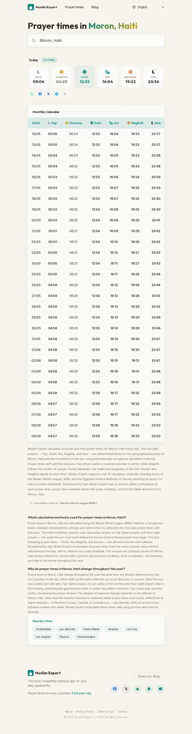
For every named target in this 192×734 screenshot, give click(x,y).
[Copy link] (65, 94)
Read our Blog (149, 676)
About (69, 711)
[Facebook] (115, 689)
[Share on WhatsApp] (32, 94)
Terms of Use (105, 711)
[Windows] (160, 689)
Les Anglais (43, 636)
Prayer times (74, 7)
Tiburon (64, 636)
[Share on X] (48, 94)
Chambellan (43, 629)
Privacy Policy (85, 711)
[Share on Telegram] (56, 94)
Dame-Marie (91, 629)
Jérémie (113, 629)
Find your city (81, 693)
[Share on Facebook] (40, 94)
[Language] (150, 7)
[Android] (149, 689)
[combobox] (100, 40)
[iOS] (137, 689)
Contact (122, 711)
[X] (126, 689)
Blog (95, 7)
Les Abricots (67, 629)
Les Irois (132, 629)
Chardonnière (86, 636)
